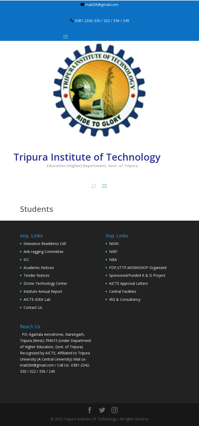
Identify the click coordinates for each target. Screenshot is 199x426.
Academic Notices (39, 267)
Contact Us (33, 307)
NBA (113, 259)
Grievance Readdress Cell (45, 243)
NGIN (113, 243)
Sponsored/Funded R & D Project (137, 275)
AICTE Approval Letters (128, 283)
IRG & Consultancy (124, 299)
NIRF (113, 251)
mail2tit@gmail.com (101, 4)
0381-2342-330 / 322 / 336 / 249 (102, 20)
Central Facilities (122, 291)
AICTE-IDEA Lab (37, 299)
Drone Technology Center (45, 283)
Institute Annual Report (43, 291)
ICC (26, 259)
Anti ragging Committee (43, 251)
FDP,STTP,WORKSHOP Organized (137, 267)
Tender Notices (36, 275)
